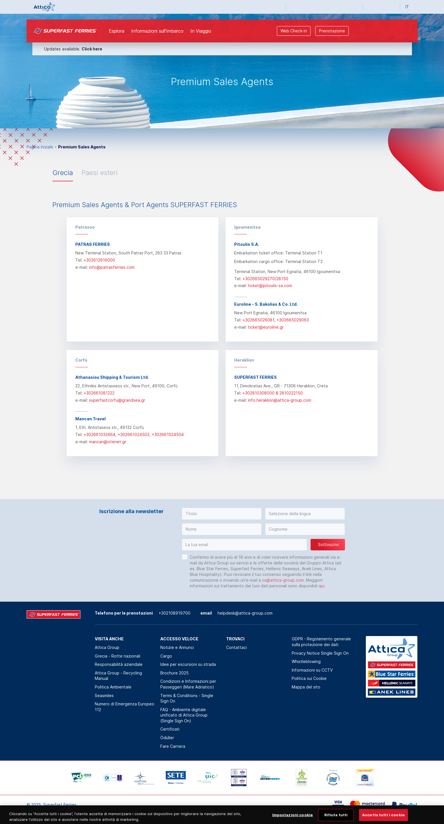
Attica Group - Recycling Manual (118, 675)
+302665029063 (293, 319)
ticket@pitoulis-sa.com (270, 285)
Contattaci (236, 647)
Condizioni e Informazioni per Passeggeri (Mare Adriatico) (188, 684)
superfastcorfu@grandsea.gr (117, 400)
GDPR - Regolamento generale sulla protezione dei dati (321, 641)
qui (321, 585)
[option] (222, 71)
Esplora (116, 31)
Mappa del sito (306, 686)
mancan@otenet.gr (107, 441)
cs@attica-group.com (283, 580)
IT (407, 6)
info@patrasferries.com (112, 267)
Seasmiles (104, 695)
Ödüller (167, 737)
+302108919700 (174, 613)
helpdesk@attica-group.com (245, 613)
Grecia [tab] (62, 172)
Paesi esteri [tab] (100, 172)
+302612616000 (99, 260)
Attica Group (107, 647)
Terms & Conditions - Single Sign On (186, 698)
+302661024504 (168, 434)
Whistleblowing (306, 661)
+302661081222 (99, 393)
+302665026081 (258, 319)
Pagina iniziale (40, 146)
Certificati (169, 729)
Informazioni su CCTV (312, 670)
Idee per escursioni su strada (188, 664)
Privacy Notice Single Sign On (320, 653)
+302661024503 (133, 434)
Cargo (166, 656)
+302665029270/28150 (265, 278)
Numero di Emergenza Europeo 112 (124, 706)
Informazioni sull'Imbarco (157, 31)
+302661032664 (99, 434)
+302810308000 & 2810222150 (272, 393)
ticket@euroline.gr (266, 327)
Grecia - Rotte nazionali (117, 656)
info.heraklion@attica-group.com (279, 400)
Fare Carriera (172, 746)
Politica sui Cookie (309, 678)
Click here (92, 48)
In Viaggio (200, 31)
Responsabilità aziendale (119, 664)
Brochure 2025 (174, 672)
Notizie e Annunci (177, 647)
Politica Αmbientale (113, 686)
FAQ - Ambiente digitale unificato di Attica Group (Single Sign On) (184, 715)
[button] (221, 513)
